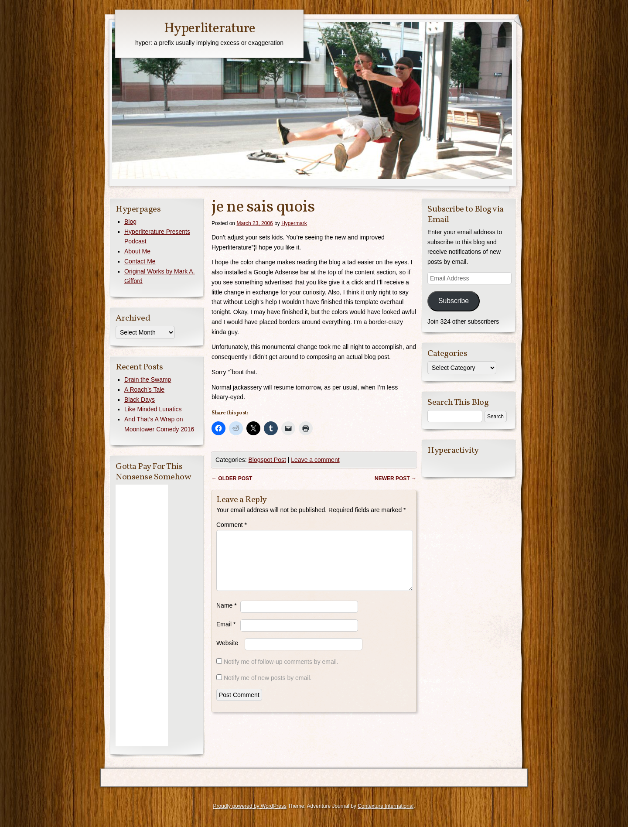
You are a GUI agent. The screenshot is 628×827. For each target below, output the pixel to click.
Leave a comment (315, 459)
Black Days (139, 399)
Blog (130, 221)
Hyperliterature (209, 28)
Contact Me (140, 261)
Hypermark (294, 223)
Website (227, 653)
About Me (137, 251)
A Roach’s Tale (144, 389)
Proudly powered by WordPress (250, 806)
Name (226, 615)
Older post (232, 478)
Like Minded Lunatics (153, 409)
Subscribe (453, 300)
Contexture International (385, 806)
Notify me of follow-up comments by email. (281, 672)
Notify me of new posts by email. (268, 688)
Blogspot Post (267, 459)
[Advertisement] (142, 615)
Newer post (395, 478)
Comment (231, 524)
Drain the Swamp (147, 379)
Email (226, 634)
